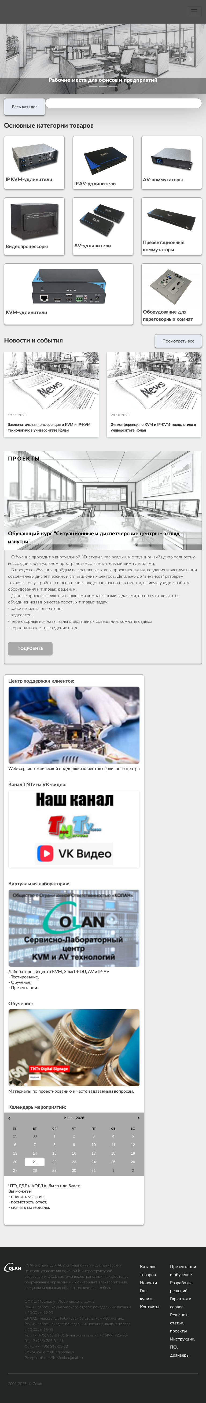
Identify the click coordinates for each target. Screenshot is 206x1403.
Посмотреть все (178, 341)
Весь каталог (24, 107)
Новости (148, 1283)
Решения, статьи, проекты (179, 1323)
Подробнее (30, 649)
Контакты (149, 1307)
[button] (15, 59)
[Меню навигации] (194, 11)
